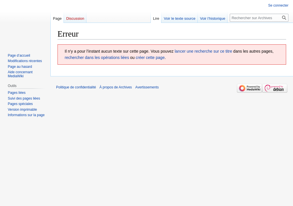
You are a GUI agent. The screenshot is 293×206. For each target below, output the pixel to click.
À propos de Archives (115, 87)
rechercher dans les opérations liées (97, 57)
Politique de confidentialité (76, 87)
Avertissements (147, 87)
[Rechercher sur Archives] (259, 18)
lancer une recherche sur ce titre (203, 51)
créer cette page (150, 57)
